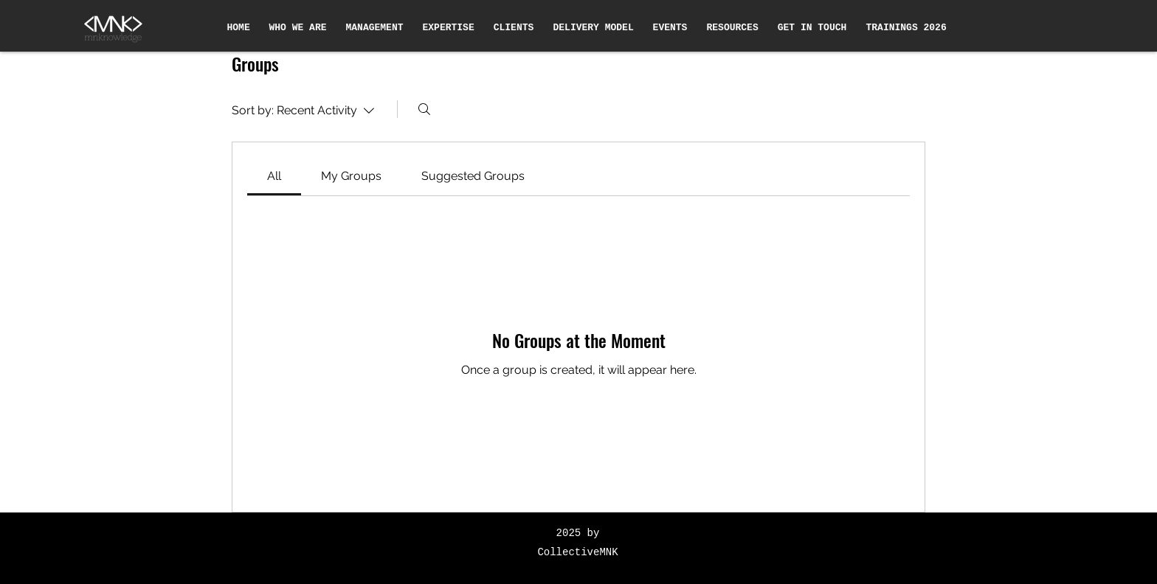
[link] (274, 176)
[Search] (424, 109)
